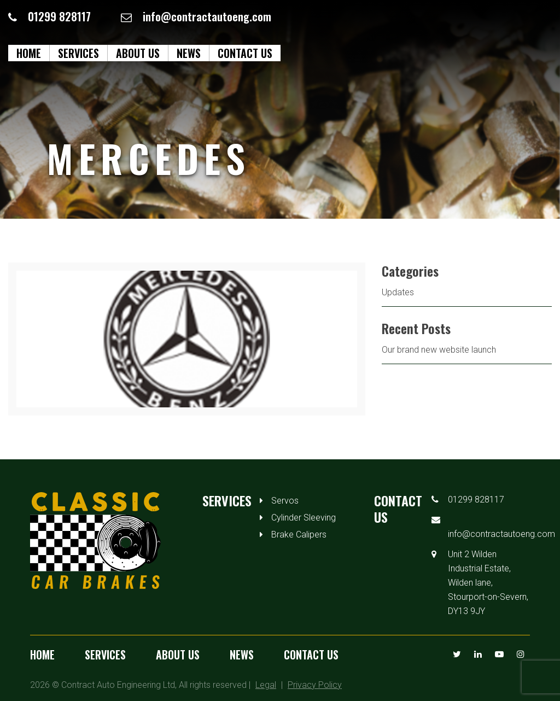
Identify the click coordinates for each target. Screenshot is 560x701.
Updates (398, 292)
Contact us (245, 53)
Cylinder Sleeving (303, 517)
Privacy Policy (315, 685)
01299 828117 (59, 16)
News (189, 53)
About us (138, 53)
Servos (285, 500)
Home (28, 53)
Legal (265, 685)
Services (78, 53)
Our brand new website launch (439, 349)
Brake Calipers (298, 534)
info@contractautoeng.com (207, 16)
